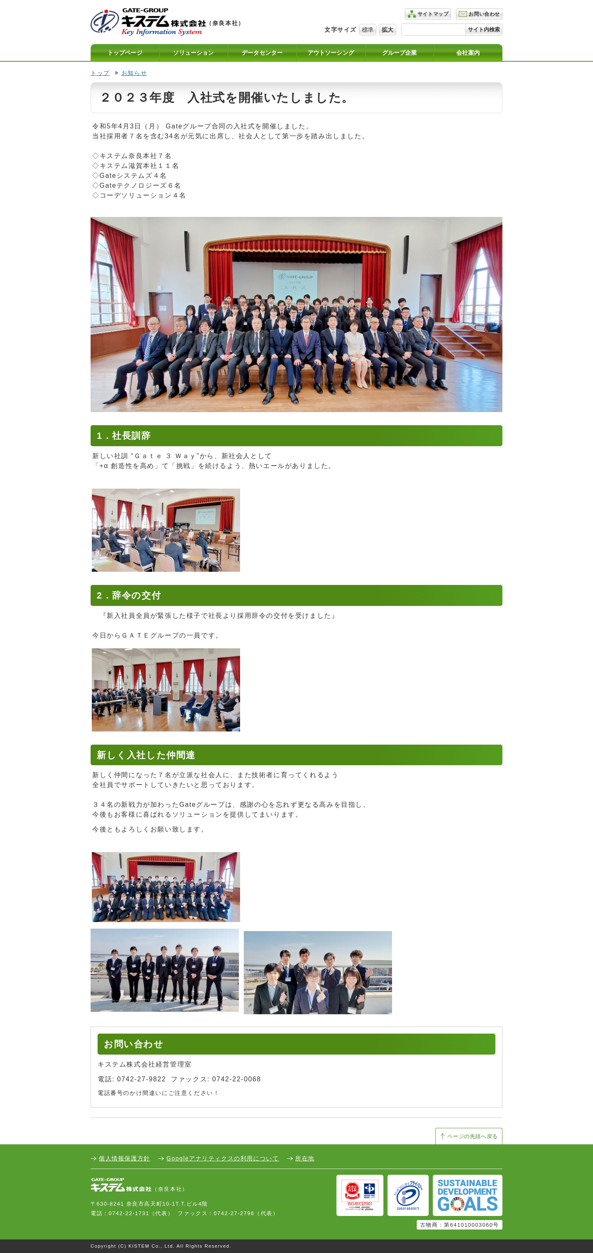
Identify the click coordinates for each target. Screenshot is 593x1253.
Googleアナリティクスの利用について (222, 1158)
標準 (368, 29)
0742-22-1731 (129, 1213)
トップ (100, 73)
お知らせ (134, 73)
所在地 (305, 1158)
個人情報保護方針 (124, 1158)
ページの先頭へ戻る (472, 1136)
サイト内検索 (484, 29)
